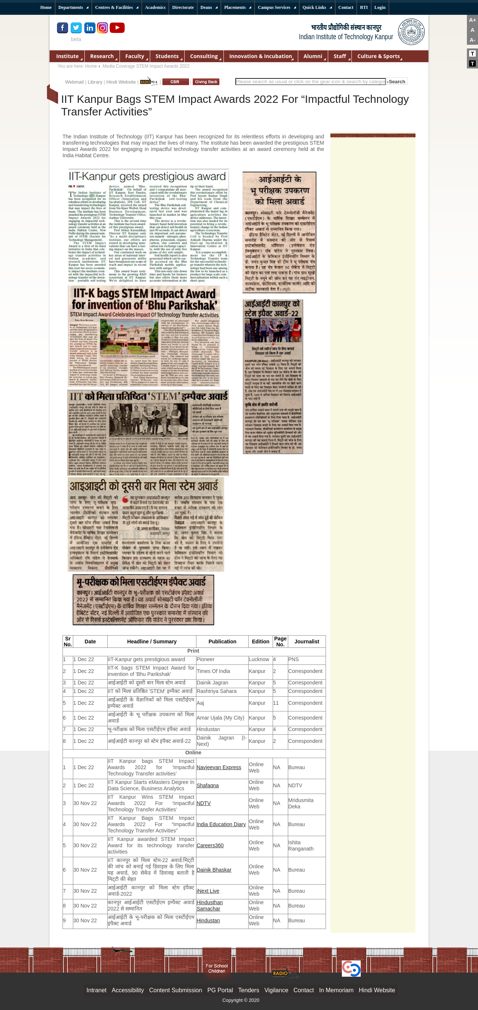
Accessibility (128, 990)
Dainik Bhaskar (213, 870)
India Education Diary (221, 824)
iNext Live (207, 891)
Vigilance (277, 990)
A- (472, 40)
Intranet (97, 990)
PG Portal (220, 990)
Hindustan (208, 920)
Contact (303, 990)
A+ (472, 20)
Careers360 (209, 845)
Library (95, 82)
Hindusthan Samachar (209, 905)
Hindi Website (121, 82)
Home (91, 66)
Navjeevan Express (218, 767)
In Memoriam (336, 990)
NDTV (203, 803)
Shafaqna (207, 785)
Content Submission (175, 990)
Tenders (248, 990)
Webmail (74, 82)
